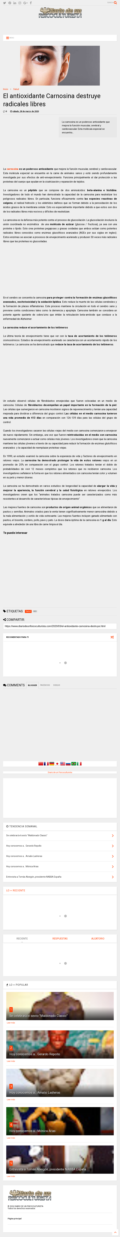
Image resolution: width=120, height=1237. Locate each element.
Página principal (14, 1219)
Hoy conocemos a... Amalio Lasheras (34, 1092)
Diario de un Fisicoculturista (60, 772)
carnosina (12, 168)
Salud (16, 89)
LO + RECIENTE (15, 890)
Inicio (5, 89)
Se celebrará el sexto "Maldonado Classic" (38, 1016)
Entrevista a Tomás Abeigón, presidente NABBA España (47, 1169)
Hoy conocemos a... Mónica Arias (32, 1131)
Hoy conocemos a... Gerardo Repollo (34, 1054)
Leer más (11, 1023)
